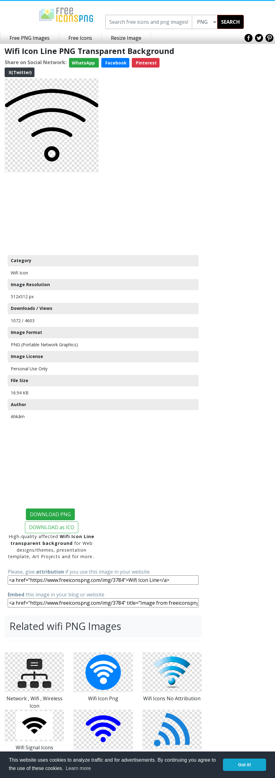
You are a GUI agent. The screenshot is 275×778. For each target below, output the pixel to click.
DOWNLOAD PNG (50, 514)
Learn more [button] (78, 768)
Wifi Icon (19, 273)
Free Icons (80, 38)
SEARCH (230, 22)
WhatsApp (84, 63)
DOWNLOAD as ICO (51, 527)
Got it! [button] (244, 764)
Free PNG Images (30, 38)
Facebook (115, 63)
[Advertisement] (52, 213)
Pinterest (146, 63)
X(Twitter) (19, 72)
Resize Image (126, 38)
